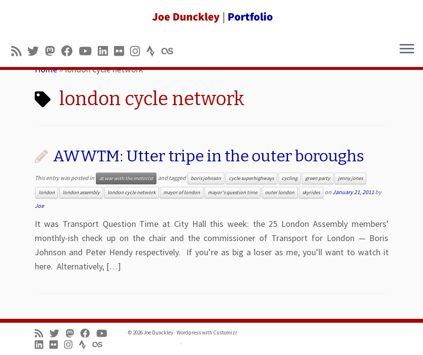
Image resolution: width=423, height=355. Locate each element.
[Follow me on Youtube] (88, 51)
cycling (289, 178)
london (47, 192)
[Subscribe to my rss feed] (19, 51)
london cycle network (132, 192)
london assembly (81, 192)
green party (317, 178)
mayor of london (181, 192)
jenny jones (350, 178)
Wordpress (189, 332)
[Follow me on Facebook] (70, 51)
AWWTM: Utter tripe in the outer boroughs (208, 156)
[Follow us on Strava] (153, 51)
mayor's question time (232, 192)
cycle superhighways (251, 178)
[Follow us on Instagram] (138, 51)
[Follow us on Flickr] (122, 51)
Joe (39, 205)
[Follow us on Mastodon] (53, 51)
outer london (279, 192)
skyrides (311, 192)
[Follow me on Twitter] (36, 51)
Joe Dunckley (158, 332)
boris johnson (206, 178)
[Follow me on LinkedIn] (106, 51)
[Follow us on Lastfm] (170, 51)
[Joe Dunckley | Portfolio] (211, 17)
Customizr (225, 332)
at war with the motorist (126, 178)
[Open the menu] (407, 49)
